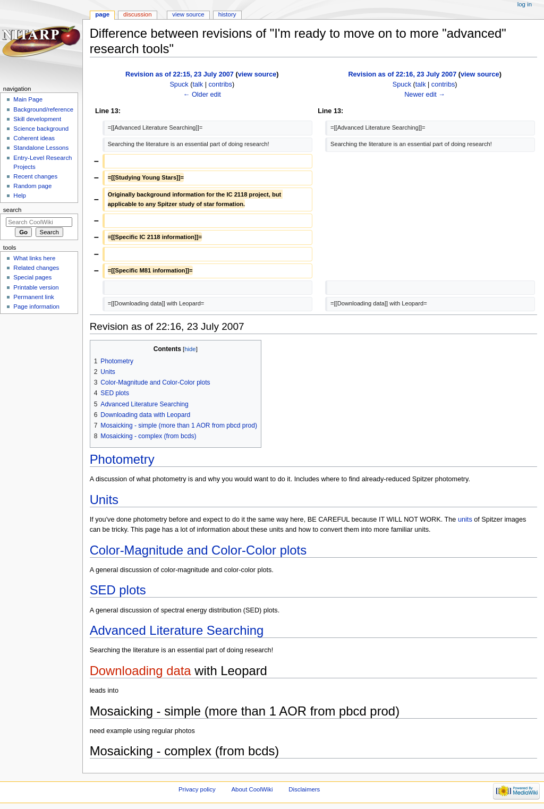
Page (102, 14)
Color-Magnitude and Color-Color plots (198, 550)
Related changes (36, 268)
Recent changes (35, 176)
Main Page (27, 99)
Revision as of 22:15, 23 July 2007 (179, 74)
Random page (32, 186)
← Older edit (202, 94)
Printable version (35, 287)
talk (197, 84)
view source (257, 74)
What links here (34, 258)
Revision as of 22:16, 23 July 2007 (402, 74)
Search (12, 210)
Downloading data (140, 670)
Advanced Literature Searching (177, 630)
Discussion (137, 14)
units (465, 519)
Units (104, 499)
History (227, 14)
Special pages (32, 277)
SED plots (118, 590)
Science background (41, 128)
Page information (36, 306)
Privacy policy (197, 789)
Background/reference (43, 109)
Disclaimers (304, 789)
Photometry (122, 459)
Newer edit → (424, 94)
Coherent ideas (34, 138)
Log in (524, 4)
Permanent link (33, 297)
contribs (220, 84)
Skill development (37, 119)
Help (19, 195)
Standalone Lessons (41, 147)
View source (188, 14)
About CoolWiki (252, 789)
